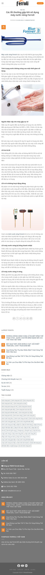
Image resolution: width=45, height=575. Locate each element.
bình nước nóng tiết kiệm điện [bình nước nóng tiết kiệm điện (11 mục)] (25, 421)
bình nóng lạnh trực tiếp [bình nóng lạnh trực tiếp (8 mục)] (25, 412)
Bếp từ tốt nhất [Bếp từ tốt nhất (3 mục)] (19, 427)
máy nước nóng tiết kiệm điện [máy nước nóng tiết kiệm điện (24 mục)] (25, 439)
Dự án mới (5, 383)
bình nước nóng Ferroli (16, 234)
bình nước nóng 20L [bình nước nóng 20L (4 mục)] (29, 415)
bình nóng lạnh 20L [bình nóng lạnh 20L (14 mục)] (29, 400)
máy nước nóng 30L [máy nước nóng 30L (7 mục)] (30, 433)
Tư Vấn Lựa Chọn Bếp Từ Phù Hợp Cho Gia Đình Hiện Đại (24, 363)
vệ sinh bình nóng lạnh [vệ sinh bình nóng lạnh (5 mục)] (25, 446)
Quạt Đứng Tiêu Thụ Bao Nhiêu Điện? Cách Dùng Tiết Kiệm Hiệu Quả (24, 351)
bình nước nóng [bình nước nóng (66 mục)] (18, 415)
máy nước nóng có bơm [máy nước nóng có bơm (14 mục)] (23, 436)
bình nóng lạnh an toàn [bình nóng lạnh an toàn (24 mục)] (20, 403)
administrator (30, 20)
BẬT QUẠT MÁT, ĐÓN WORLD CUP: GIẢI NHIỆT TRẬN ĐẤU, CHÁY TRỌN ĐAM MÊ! (22, 345)
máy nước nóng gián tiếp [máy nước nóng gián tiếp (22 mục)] (8, 439)
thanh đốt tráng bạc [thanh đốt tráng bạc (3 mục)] (35, 442)
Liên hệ (26, 569)
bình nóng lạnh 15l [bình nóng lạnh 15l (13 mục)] (17, 400)
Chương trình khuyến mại (10, 379)
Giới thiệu (13, 569)
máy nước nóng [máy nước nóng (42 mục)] (6, 433)
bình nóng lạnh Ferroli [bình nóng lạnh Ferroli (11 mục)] (25, 406)
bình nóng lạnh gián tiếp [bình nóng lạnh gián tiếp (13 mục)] (8, 409)
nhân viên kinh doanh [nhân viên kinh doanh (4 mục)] (23, 442)
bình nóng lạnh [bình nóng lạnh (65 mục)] (6, 400)
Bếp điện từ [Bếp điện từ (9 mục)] (35, 427)
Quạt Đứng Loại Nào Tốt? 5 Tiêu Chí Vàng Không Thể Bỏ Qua (24, 357)
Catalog (20, 569)
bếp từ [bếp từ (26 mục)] (19, 424)
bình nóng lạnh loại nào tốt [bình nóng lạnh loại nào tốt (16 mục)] (24, 409)
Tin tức (22, 10)
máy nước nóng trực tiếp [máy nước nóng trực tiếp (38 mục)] (8, 442)
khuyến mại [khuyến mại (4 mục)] (28, 430)
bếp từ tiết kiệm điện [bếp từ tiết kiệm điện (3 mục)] (7, 427)
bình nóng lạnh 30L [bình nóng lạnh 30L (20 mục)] (7, 403)
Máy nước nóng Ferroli (9, 54)
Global (33, 569)
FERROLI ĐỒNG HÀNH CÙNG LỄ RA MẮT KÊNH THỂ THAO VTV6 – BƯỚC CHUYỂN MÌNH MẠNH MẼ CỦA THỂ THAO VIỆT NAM (24, 337)
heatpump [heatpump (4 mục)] (20, 430)
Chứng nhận (5, 375)
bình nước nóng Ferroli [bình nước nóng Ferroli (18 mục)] (35, 418)
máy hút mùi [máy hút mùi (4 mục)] (36, 430)
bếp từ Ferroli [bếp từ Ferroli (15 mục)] (37, 424)
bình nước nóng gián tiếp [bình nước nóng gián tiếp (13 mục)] (8, 421)
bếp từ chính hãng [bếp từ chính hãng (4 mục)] (27, 424)
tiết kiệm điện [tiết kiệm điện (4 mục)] (5, 446)
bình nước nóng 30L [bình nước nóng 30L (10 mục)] (7, 418)
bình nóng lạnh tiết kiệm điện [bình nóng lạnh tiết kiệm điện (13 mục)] (9, 412)
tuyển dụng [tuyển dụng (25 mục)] (14, 446)
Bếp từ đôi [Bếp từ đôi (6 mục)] (27, 427)
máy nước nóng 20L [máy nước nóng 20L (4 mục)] (17, 433)
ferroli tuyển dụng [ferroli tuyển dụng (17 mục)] (11, 430)
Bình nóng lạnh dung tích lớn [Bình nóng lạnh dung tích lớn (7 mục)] (9, 406)
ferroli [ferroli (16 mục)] (3, 430)
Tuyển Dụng (5, 390)
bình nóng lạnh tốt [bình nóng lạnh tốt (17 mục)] (7, 415)
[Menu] (2, 3)
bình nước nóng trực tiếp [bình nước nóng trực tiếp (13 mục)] (8, 424)
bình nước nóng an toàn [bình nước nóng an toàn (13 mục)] (21, 418)
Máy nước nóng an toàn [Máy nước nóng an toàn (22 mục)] (8, 436)
